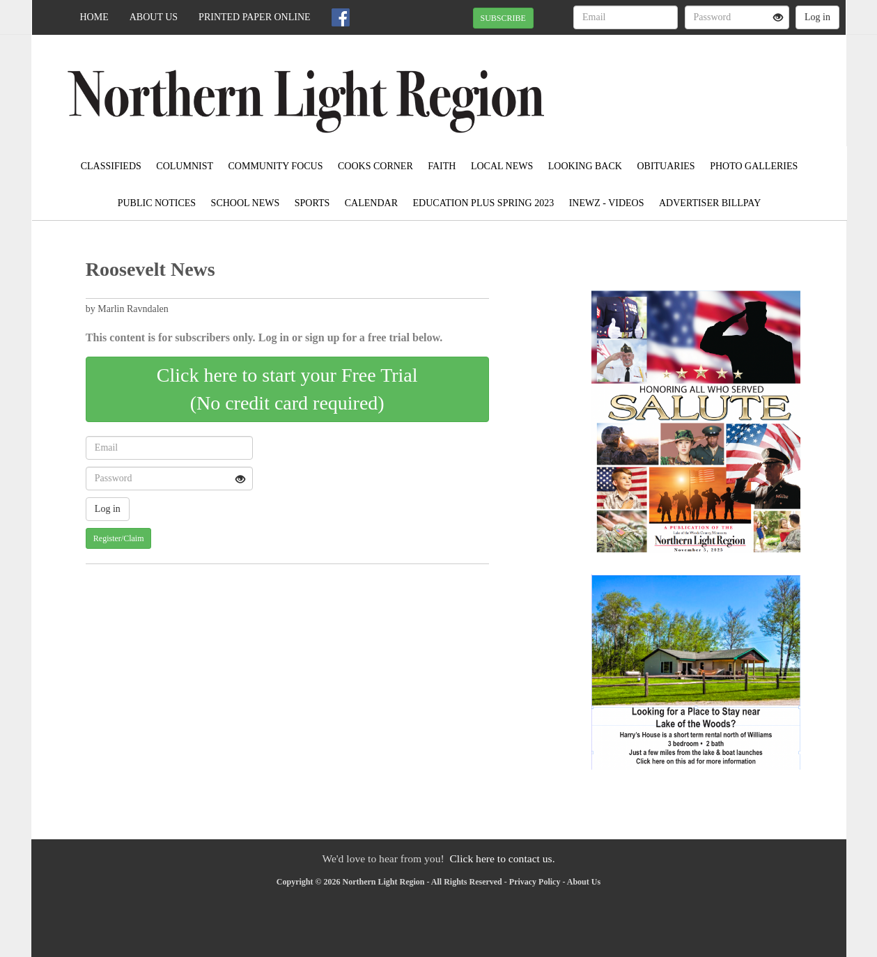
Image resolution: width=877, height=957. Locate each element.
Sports (312, 203)
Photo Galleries (754, 166)
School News (245, 203)
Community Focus (275, 166)
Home (94, 17)
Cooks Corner (375, 166)
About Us (154, 17)
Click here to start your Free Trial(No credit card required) (287, 389)
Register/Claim (118, 538)
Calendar (371, 203)
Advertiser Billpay (710, 203)
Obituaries (665, 166)
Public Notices (157, 203)
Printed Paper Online (255, 17)
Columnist (184, 166)
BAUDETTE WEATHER (718, 83)
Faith (442, 166)
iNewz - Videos (606, 203)
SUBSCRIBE (503, 18)
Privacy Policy (535, 882)
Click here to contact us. (501, 858)
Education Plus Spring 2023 (483, 203)
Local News (502, 166)
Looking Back (585, 166)
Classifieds (111, 166)
